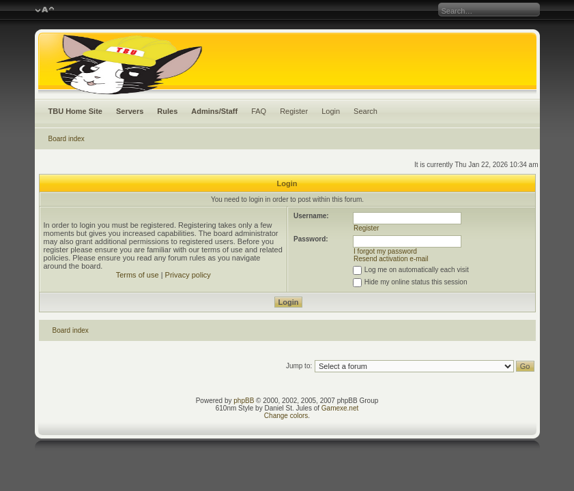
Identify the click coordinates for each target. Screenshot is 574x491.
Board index (66, 139)
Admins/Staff (214, 111)
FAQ (258, 111)
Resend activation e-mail (391, 259)
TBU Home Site (75, 111)
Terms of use (137, 275)
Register (294, 111)
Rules (167, 111)
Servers (129, 111)
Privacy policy (188, 275)
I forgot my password (385, 251)
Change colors (286, 415)
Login (330, 111)
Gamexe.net (339, 408)
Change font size (45, 10)
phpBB (243, 400)
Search (365, 111)
